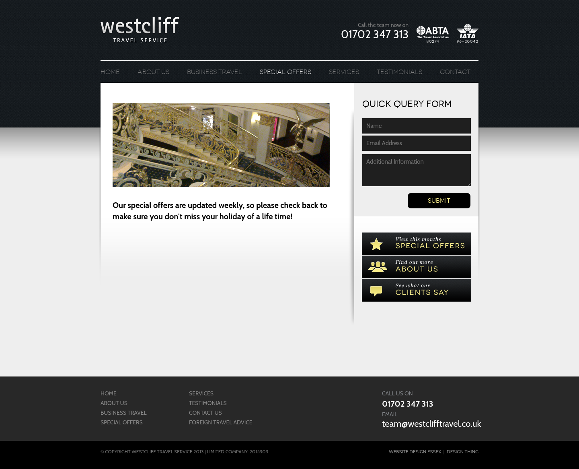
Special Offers (285, 71)
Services (344, 71)
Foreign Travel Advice (221, 422)
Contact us (205, 412)
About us (153, 71)
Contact (455, 71)
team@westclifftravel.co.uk (431, 423)
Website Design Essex (415, 451)
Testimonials (399, 71)
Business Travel (214, 71)
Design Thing (462, 451)
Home (110, 71)
